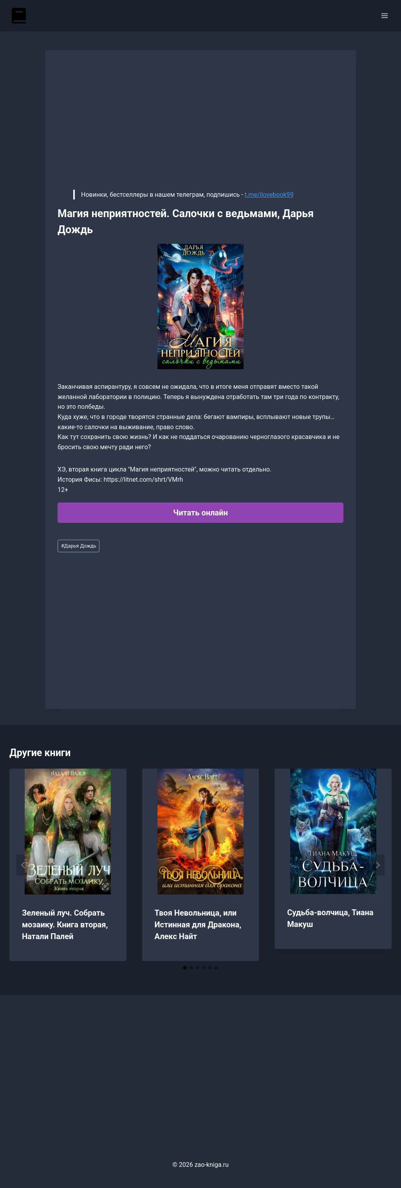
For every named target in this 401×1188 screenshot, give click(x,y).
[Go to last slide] (23, 865)
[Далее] (377, 865)
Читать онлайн (200, 512)
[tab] (185, 968)
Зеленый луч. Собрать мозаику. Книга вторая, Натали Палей (65, 924)
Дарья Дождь (78, 546)
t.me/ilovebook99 (269, 194)
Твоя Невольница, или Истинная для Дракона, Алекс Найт (198, 924)
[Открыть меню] (384, 15)
